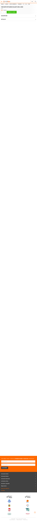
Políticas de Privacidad (19, 519)
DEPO (2, 8)
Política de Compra (25, 519)
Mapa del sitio (3, 485)
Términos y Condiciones (12, 519)
